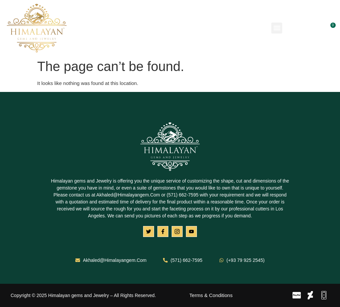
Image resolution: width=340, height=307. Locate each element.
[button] (276, 28)
